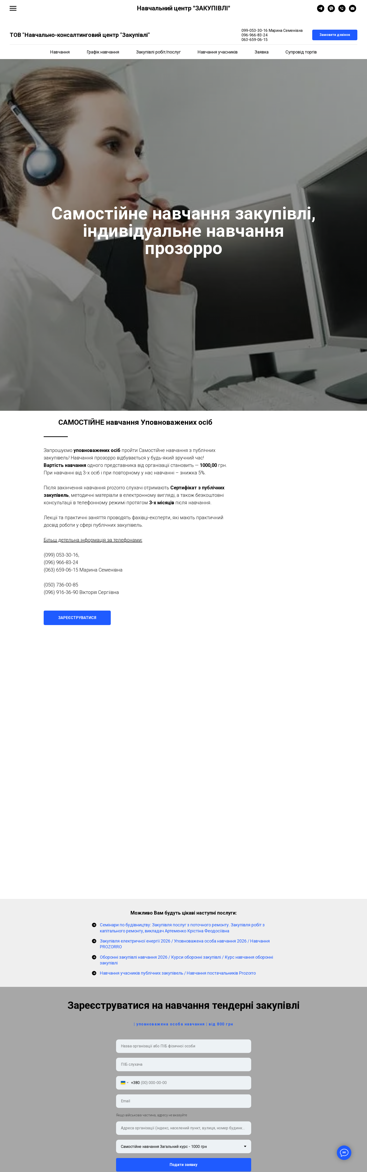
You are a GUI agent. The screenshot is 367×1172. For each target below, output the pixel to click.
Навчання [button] (60, 51)
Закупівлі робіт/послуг (158, 51)
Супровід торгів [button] (301, 51)
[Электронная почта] (352, 11)
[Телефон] (342, 11)
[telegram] (320, 11)
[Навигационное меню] (13, 8)
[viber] (331, 11)
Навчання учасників (218, 51)
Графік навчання (103, 51)
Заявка (262, 51)
